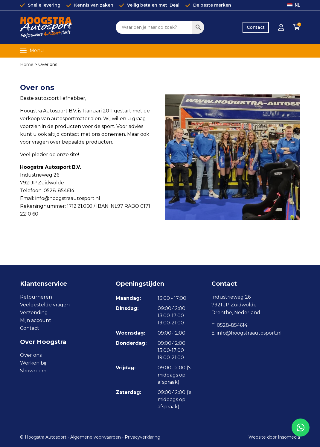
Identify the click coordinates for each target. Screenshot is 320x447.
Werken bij (33, 363)
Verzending (34, 312)
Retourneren (36, 297)
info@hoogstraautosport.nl (249, 333)
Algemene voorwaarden (95, 437)
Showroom (33, 371)
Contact (256, 27)
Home (26, 64)
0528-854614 (232, 325)
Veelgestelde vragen (45, 305)
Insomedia (289, 437)
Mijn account (35, 320)
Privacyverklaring (142, 437)
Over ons (31, 355)
